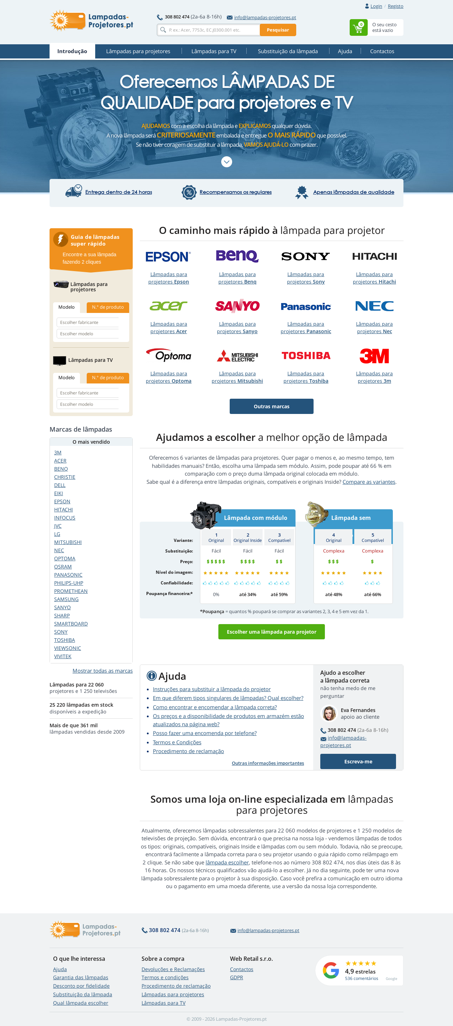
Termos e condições (165, 977)
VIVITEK (62, 656)
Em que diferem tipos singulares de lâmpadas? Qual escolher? (228, 697)
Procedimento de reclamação (188, 751)
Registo (395, 6)
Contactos (241, 969)
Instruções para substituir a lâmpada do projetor (212, 689)
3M (58, 452)
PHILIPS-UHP (68, 582)
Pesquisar (278, 30)
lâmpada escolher (227, 862)
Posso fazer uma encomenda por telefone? (205, 732)
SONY (61, 631)
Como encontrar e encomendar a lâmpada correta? (215, 707)
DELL (59, 485)
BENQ (61, 468)
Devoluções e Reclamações (173, 969)
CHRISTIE (64, 476)
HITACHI (63, 509)
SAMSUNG (66, 599)
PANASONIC (68, 574)
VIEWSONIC (67, 648)
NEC (59, 550)
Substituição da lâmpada (82, 994)
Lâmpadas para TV (163, 1002)
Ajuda (60, 969)
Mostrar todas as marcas (103, 670)
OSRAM (63, 566)
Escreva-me (358, 761)
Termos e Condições (177, 742)
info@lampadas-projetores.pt (261, 17)
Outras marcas (271, 406)
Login (376, 6)
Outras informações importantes (268, 763)
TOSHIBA (64, 640)
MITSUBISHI (68, 542)
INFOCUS (64, 517)
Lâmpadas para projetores (173, 994)
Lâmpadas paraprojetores (168, 278)
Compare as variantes (369, 481)
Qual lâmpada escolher (80, 1002)
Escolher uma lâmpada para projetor (271, 631)
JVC (58, 525)
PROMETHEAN (71, 591)
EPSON (62, 501)
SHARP (62, 615)
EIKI (58, 493)
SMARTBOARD (71, 623)
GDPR (236, 977)
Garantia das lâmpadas (80, 977)
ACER (60, 460)
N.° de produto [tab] (108, 307)
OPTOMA (64, 558)
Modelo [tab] (66, 307)
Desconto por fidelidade (81, 985)
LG (57, 534)
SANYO (62, 607)
